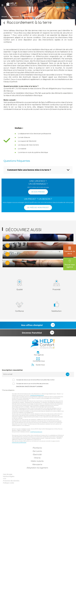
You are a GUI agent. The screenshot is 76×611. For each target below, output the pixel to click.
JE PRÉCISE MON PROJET (38, 207)
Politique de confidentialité (19, 564)
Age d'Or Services (30, 508)
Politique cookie (8, 605)
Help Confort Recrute (61, 3)
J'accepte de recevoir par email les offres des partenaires (32, 505)
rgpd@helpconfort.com (36, 554)
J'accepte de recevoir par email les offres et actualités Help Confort (35, 502)
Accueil (4, 16)
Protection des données (11, 603)
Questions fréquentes (17, 160)
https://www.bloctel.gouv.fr (37, 517)
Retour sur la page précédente (4, 23)
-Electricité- (14, 16)
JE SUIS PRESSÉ (38, 192)
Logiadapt (40, 508)
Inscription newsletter (12, 492)
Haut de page (7, 596)
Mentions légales (8, 598)
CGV (4, 600)
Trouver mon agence (69, 264)
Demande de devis (69, 250)
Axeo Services (20, 508)
